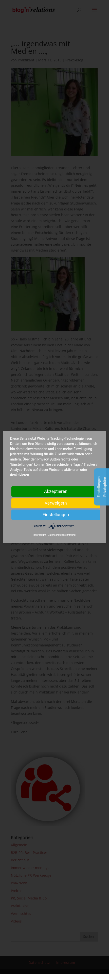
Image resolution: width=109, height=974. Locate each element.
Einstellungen (55, 514)
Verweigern (56, 503)
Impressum (40, 535)
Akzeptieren (56, 491)
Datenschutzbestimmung (61, 535)
